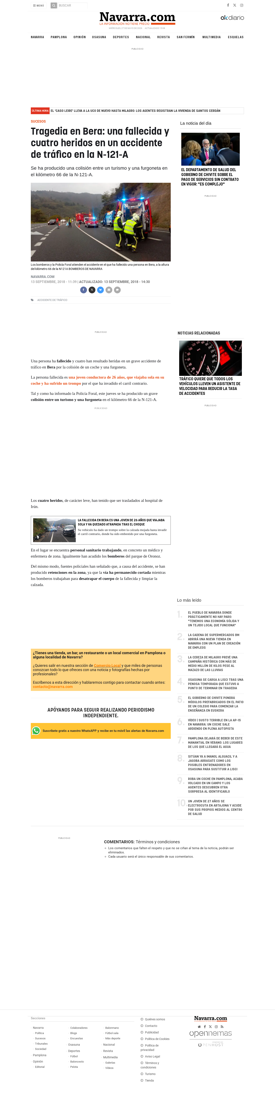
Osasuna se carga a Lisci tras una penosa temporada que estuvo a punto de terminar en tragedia (215, 684)
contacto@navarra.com (53, 687)
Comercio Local (107, 665)
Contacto (151, 1026)
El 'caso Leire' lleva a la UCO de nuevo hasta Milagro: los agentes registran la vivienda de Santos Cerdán (135, 110)
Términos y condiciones (158, 841)
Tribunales (41, 1043)
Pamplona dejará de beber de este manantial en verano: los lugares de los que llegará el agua (215, 743)
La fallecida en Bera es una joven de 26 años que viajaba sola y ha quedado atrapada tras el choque (121, 522)
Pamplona (59, 37)
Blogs (73, 1033)
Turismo (150, 1074)
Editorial (40, 1066)
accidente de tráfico (52, 300)
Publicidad (152, 1032)
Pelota (74, 1066)
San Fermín (186, 37)
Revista (163, 37)
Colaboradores (79, 1027)
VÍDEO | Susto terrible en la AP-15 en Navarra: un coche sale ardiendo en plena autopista (214, 724)
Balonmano (112, 1027)
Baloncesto (77, 1061)
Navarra (37, 37)
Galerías (110, 1062)
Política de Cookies (157, 1039)
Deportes (121, 37)
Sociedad (40, 1049)
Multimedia (211, 37)
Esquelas (236, 37)
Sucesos (40, 1038)
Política (39, 1033)
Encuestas (76, 1038)
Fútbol (74, 1056)
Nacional (143, 37)
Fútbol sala (111, 1033)
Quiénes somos (155, 1019)
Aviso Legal (152, 1056)
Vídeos (109, 1068)
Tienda (149, 1080)
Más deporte (112, 1038)
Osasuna (99, 37)
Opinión (79, 37)
